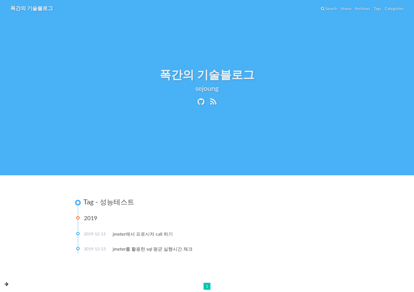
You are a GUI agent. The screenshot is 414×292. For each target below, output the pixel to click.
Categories (394, 8)
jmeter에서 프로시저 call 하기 (143, 234)
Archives (362, 8)
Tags (377, 8)
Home (346, 8)
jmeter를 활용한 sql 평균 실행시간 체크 (153, 248)
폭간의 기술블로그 (31, 8)
